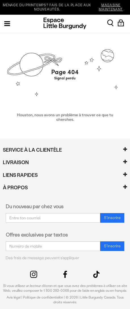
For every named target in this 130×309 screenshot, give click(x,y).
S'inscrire (112, 217)
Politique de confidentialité (43, 297)
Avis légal (13, 297)
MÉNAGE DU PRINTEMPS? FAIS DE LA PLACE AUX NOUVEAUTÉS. (65, 7)
